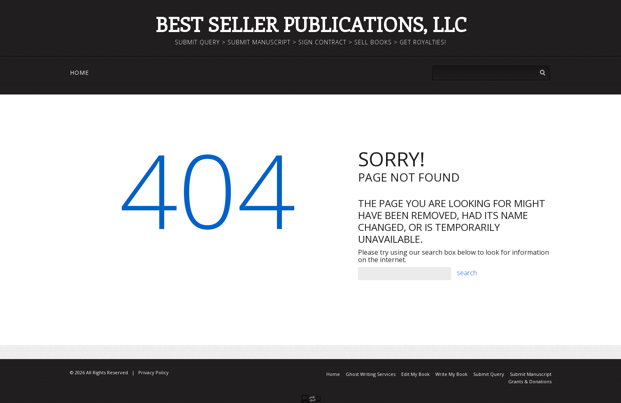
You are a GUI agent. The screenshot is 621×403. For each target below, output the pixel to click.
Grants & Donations (529, 381)
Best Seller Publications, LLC (310, 24)
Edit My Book (415, 374)
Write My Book (451, 374)
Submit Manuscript (530, 374)
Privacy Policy (153, 372)
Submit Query (488, 374)
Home (79, 72)
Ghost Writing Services (370, 374)
